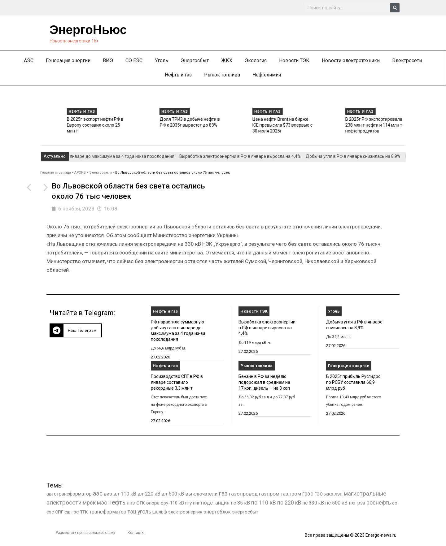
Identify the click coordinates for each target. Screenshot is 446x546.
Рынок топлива (222, 75)
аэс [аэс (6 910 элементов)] (98, 493)
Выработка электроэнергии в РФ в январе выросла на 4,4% (245, 156)
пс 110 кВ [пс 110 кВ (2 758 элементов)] (263, 502)
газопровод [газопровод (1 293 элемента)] (243, 494)
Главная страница (55, 173)
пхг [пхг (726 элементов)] (352, 503)
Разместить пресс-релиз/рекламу (85, 533)
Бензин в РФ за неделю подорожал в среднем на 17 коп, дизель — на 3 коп (264, 382)
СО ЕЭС (133, 60)
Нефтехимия (266, 75)
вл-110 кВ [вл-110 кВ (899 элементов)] (124, 494)
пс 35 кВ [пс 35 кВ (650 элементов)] (240, 503)
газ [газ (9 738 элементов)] (223, 493)
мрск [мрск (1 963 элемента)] (89, 503)
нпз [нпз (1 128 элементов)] (131, 503)
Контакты (136, 533)
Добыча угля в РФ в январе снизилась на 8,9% (358, 156)
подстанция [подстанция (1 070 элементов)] (215, 503)
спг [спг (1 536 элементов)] (59, 512)
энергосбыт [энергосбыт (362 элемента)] (245, 512)
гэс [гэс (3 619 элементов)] (318, 493)
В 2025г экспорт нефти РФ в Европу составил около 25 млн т (160, 125)
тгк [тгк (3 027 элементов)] (84, 511)
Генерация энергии (68, 60)
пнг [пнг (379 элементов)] (196, 503)
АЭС (28, 60)
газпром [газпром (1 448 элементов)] (269, 494)
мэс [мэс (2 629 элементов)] (102, 502)
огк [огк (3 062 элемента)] (140, 502)
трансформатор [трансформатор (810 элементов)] (107, 512)
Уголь (161, 60)
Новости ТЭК (294, 60)
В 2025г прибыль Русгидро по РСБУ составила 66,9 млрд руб (353, 382)
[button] (76, 330)
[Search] (395, 7)
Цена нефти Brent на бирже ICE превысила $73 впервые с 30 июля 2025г (347, 125)
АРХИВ (80, 173)
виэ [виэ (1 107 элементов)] (108, 494)
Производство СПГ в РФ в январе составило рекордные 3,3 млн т (69, 125)
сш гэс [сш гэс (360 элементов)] (71, 512)
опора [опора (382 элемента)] (153, 503)
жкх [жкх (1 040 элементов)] (328, 494)
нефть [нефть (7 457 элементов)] (116, 502)
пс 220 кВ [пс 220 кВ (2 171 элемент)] (289, 502)
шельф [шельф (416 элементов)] (159, 512)
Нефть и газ (178, 75)
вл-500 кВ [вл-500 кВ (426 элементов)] (173, 494)
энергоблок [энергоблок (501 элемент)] (217, 512)
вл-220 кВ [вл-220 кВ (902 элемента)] (149, 494)
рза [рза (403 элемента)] (361, 503)
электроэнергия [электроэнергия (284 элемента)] (185, 512)
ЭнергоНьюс (88, 30)
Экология (256, 60)
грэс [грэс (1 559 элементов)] (307, 494)
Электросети (407, 60)
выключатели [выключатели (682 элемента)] (201, 494)
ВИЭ (108, 60)
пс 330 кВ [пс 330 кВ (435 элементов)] (313, 503)
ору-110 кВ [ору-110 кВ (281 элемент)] (172, 503)
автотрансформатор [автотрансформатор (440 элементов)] (69, 494)
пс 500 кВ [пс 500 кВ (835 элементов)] (336, 503)
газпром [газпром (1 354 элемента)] (291, 494)
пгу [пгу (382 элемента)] (188, 503)
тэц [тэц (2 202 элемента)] (132, 511)
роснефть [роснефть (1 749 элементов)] (378, 503)
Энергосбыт (195, 60)
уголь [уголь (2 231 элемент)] (144, 511)
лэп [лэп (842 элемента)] (338, 494)
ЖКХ (226, 60)
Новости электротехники (351, 60)
